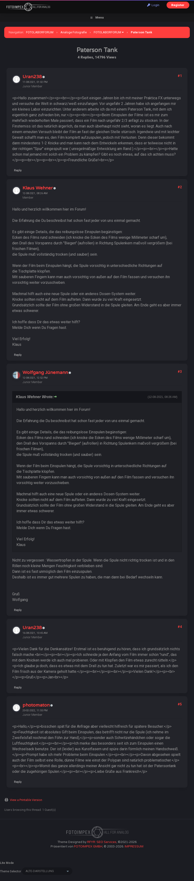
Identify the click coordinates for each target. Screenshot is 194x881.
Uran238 (32, 77)
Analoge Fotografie (73, 32)
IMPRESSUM (134, 846)
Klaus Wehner (37, 188)
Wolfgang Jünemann (45, 372)
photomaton (36, 705)
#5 (180, 704)
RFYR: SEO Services (101, 842)
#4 (180, 627)
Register (177, 5)
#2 (180, 187)
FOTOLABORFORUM (39, 32)
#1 (180, 76)
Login (153, 5)
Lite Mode (7, 863)
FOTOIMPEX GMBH (88, 846)
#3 (180, 371)
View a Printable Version (26, 800)
